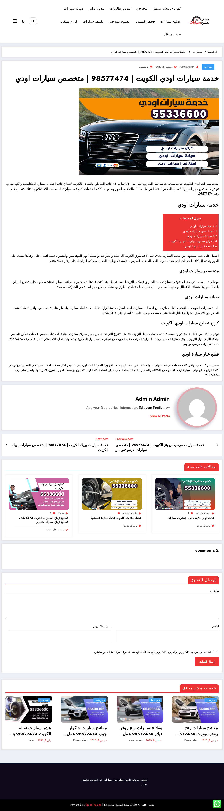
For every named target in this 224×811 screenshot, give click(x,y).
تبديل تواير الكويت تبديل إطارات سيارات (190, 518)
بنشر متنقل (172, 34)
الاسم (167, 633)
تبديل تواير (97, 8)
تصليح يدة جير (119, 21)
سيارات (208, 67)
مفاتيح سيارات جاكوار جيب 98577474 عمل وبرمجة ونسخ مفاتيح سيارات (87, 731)
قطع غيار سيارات (113, 780)
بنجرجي (142, 8)
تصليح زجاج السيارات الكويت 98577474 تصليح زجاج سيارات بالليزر (43, 520)
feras (61, 513)
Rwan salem (80, 740)
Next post (101, 439)
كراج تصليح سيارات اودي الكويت (193, 241)
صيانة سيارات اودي (202, 236)
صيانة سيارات (74, 8)
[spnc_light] (23, 21)
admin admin (187, 67)
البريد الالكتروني (60, 633)
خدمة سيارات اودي (203, 226)
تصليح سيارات (170, 21)
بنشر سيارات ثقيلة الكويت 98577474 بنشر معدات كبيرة (29, 731)
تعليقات (112, 604)
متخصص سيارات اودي (200, 231)
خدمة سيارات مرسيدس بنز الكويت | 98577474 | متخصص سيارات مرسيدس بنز (159, 447)
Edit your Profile (151, 407)
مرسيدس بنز (191, 344)
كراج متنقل (69, 21)
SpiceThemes (93, 805)
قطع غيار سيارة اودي (200, 246)
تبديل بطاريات (120, 8)
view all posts (160, 416)
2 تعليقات (143, 67)
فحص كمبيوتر (145, 21)
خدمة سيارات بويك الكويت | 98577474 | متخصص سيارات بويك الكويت (60, 447)
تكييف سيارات (93, 21)
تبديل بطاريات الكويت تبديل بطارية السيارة (116, 518)
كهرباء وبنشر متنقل (167, 8)
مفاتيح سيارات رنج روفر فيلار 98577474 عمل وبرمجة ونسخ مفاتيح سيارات (141, 731)
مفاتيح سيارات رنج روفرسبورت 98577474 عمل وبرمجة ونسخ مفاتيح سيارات (196, 731)
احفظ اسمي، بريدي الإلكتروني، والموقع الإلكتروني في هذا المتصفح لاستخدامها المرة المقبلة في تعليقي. (153, 652)
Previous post (124, 439)
